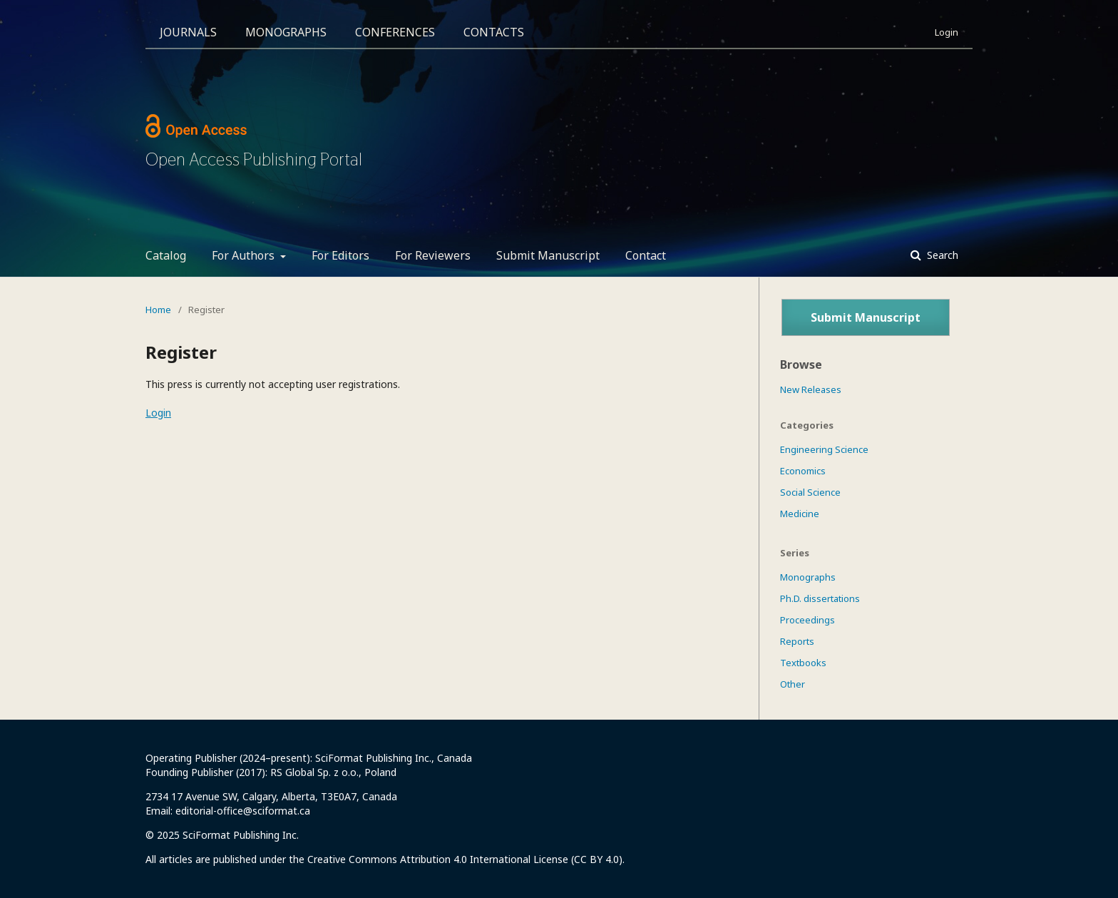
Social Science (810, 492)
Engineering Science (824, 449)
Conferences (395, 32)
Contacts (493, 32)
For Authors (244, 255)
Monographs (286, 32)
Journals (188, 32)
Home (158, 309)
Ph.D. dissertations (820, 598)
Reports (797, 641)
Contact (645, 255)
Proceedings (807, 619)
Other (792, 684)
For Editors (340, 255)
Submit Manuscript (548, 255)
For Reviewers (433, 255)
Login (946, 32)
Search (941, 255)
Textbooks (803, 662)
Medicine (799, 513)
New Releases (810, 389)
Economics (803, 470)
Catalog (165, 255)
